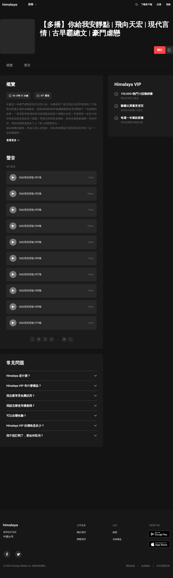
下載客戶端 (146, 4)
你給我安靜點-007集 (30, 274)
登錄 (168, 4)
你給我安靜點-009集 (30, 306)
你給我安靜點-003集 (30, 209)
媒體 (115, 532)
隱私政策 (130, 566)
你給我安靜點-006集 (30, 258)
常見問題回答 (163, 566)
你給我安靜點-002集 (30, 193)
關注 (159, 49)
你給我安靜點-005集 (30, 242)
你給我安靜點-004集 (30, 225)
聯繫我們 (81, 539)
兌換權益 (117, 539)
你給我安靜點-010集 (30, 322)
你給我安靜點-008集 (30, 290)
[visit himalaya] (10, 4)
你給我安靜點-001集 (30, 177)
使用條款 (145, 566)
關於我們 (81, 532)
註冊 (159, 4)
